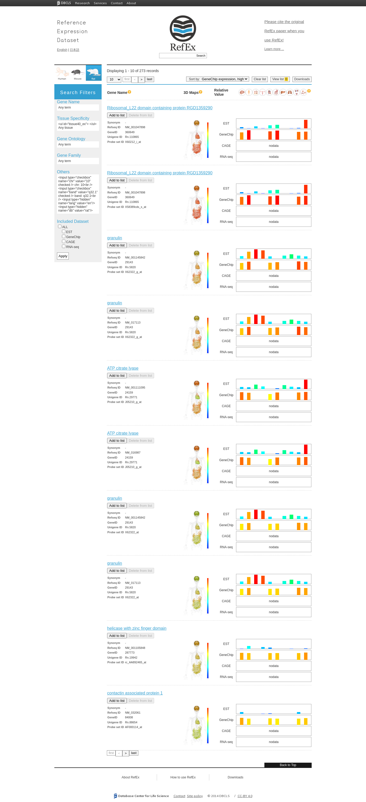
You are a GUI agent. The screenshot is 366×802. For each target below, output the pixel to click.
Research (82, 3)
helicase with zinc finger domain (136, 628)
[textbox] (177, 55)
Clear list (260, 79)
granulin (114, 238)
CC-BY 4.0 (245, 796)
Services (100, 3)
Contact (117, 3)
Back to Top (288, 765)
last (149, 79)
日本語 (74, 50)
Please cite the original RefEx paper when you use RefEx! (284, 30)
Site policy (195, 796)
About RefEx (130, 777)
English (62, 50)
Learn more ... (274, 49)
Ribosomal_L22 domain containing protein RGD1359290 (159, 108)
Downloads (302, 79)
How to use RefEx (183, 777)
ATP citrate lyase (122, 368)
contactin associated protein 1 (135, 693)
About (131, 3)
